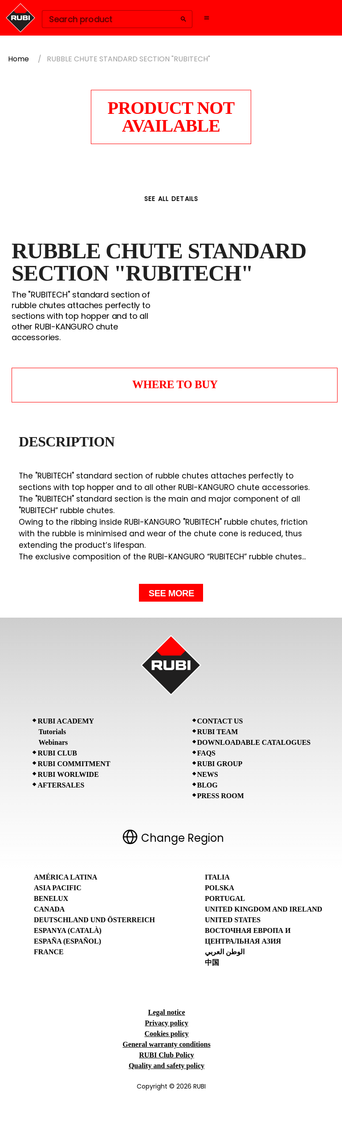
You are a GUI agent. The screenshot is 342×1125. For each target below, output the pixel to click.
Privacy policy (166, 1023)
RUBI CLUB (57, 753)
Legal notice (166, 1012)
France (49, 952)
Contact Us (220, 721)
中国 (212, 962)
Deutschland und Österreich (94, 920)
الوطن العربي (224, 952)
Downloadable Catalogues (254, 742)
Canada (49, 909)
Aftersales (60, 785)
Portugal (225, 898)
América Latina (65, 877)
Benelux (51, 898)
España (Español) (67, 941)
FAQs (206, 753)
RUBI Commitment (73, 763)
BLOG (207, 785)
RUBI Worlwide (67, 774)
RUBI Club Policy (166, 1055)
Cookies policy (166, 1033)
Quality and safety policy (166, 1065)
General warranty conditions (166, 1044)
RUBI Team (217, 731)
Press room (220, 796)
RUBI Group (220, 763)
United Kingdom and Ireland (263, 909)
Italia (217, 877)
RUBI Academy (65, 721)
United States (233, 920)
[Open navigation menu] (206, 18)
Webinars (53, 742)
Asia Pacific (57, 888)
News (207, 774)
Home (18, 59)
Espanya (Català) (68, 930)
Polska (219, 888)
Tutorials (52, 731)
